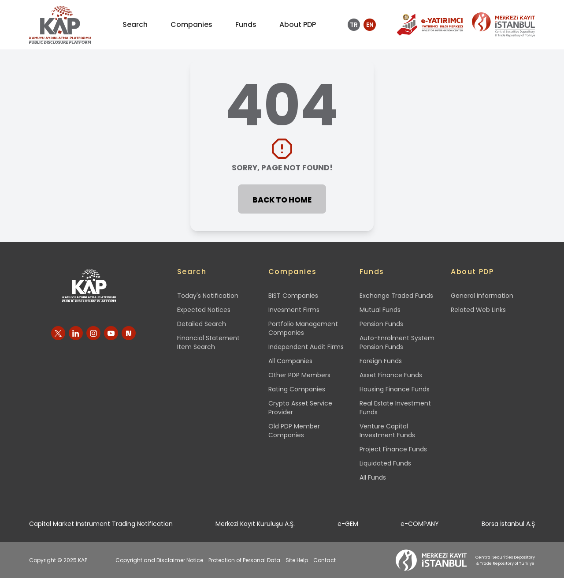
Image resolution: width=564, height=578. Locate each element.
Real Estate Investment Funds (395, 408)
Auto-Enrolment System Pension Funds (397, 342)
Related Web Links (478, 309)
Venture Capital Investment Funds (387, 430)
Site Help (297, 560)
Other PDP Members (299, 375)
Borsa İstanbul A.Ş (508, 523)
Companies (292, 271)
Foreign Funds (381, 361)
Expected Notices (203, 309)
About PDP (472, 271)
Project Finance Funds (393, 449)
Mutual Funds (380, 309)
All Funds (373, 477)
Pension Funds (381, 323)
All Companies (290, 361)
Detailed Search (201, 323)
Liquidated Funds (385, 463)
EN (370, 24)
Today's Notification (207, 295)
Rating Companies (296, 389)
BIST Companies (293, 295)
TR (354, 24)
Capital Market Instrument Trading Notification (101, 523)
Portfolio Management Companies (303, 328)
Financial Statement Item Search (208, 342)
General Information (482, 295)
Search (192, 271)
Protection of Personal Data (244, 560)
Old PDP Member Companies (294, 430)
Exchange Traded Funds (396, 295)
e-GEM (348, 523)
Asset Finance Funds (391, 375)
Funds (372, 271)
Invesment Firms (293, 309)
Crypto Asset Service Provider (300, 408)
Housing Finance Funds (395, 389)
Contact (324, 560)
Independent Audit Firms (306, 346)
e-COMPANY (420, 523)
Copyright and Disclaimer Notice (159, 560)
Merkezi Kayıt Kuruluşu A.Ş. (255, 523)
